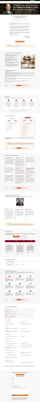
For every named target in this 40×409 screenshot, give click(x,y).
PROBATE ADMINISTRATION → (8, 285)
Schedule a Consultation (24, 85)
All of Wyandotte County (10, 264)
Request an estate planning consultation (11, 317)
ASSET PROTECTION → (18, 285)
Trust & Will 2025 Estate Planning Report (13, 46)
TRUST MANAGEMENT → (28, 285)
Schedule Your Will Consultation (20, 41)
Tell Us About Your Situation (15, 386)
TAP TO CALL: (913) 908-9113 (20, 374)
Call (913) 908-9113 (19, 85)
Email (13, 381)
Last (20, 379)
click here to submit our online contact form (26, 72)
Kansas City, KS (17, 264)
